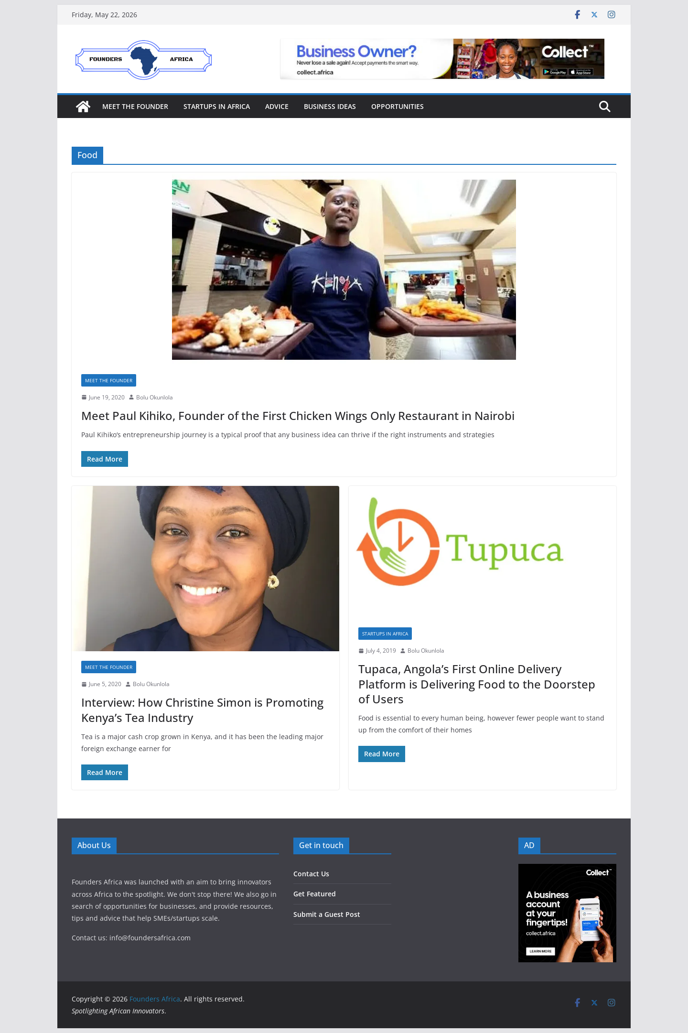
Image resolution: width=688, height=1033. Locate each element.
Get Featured (314, 893)
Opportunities (397, 106)
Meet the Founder (135, 106)
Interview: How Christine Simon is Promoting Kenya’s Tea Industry (202, 709)
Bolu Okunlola (154, 397)
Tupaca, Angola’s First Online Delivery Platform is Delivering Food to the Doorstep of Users (476, 683)
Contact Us (311, 873)
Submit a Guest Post (326, 914)
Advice (277, 106)
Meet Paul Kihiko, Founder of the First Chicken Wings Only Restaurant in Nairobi (298, 415)
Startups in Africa (216, 106)
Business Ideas (330, 106)
